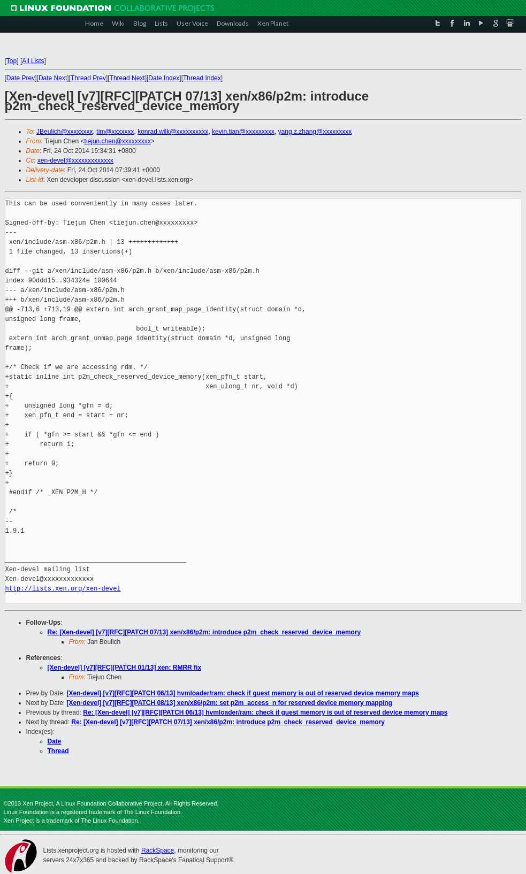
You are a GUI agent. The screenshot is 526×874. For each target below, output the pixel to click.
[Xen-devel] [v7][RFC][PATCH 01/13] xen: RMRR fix (125, 667)
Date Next (53, 78)
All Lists (33, 61)
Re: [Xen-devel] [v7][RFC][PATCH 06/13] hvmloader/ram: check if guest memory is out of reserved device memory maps (265, 712)
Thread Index (202, 78)
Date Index (163, 78)
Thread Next (127, 78)
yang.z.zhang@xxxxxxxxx (315, 131)
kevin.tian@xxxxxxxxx (243, 131)
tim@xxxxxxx (115, 131)
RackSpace (157, 850)
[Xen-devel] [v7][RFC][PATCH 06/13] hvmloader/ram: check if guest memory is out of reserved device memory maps (243, 693)
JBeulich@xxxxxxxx (64, 131)
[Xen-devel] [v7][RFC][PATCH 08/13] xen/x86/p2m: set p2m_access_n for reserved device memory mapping (229, 703)
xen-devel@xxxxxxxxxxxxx (75, 160)
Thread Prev (88, 78)
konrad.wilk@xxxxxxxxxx (173, 131)
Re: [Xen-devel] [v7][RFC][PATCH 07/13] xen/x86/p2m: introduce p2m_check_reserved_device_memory (204, 632)
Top (11, 61)
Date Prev (20, 78)
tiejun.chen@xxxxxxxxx (118, 141)
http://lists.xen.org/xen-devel (63, 588)
